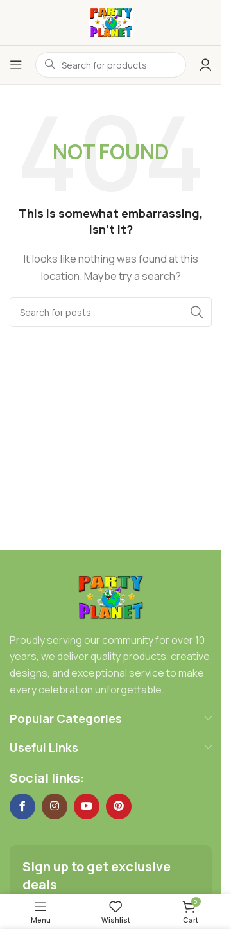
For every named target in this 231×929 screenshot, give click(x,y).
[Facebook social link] (22, 806)
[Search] (111, 312)
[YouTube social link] (86, 806)
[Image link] (111, 596)
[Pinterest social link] (119, 806)
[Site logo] (111, 21)
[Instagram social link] (54, 806)
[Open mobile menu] (16, 65)
